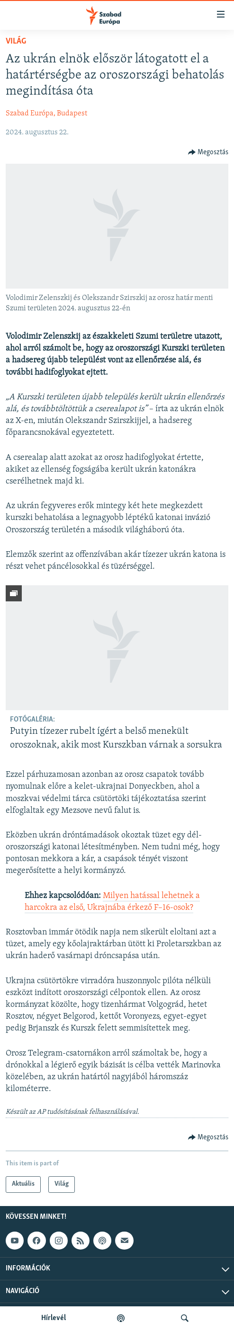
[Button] (208, 152)
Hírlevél (53, 1318)
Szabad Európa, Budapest (46, 113)
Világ (16, 41)
